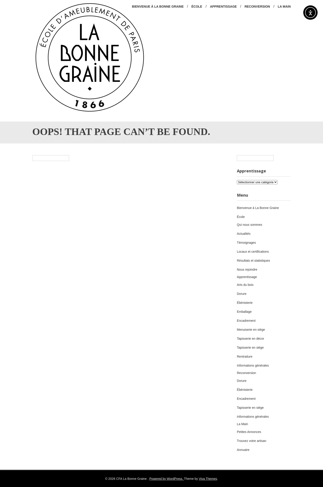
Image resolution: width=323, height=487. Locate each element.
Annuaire (243, 450)
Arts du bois (245, 285)
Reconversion (257, 6)
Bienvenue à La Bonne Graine (158, 6)
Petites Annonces (249, 432)
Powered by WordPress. (166, 478)
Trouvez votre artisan (251, 441)
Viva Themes (208, 478)
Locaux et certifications (253, 251)
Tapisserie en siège (250, 347)
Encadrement (246, 320)
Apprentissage (223, 6)
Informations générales (253, 365)
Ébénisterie (245, 302)
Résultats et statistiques (253, 260)
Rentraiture (244, 356)
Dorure (242, 294)
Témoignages (246, 242)
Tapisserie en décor (250, 338)
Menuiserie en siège (251, 329)
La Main (284, 6)
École (196, 6)
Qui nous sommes (249, 224)
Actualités (244, 233)
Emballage (244, 311)
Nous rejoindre (247, 269)
